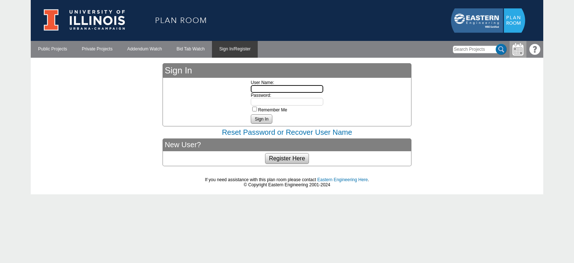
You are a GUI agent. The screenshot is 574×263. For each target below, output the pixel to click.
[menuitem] (52, 49)
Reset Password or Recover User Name (287, 132)
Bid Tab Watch (190, 49)
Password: (261, 95)
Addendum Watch (144, 49)
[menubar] (144, 49)
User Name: (262, 82)
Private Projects (97, 49)
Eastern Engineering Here (342, 179)
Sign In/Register (234, 49)
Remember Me (272, 110)
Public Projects (52, 49)
